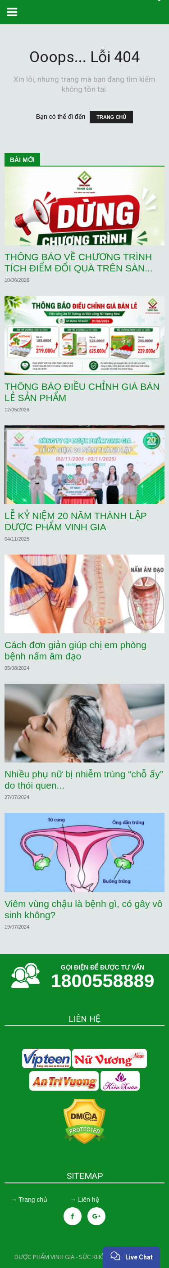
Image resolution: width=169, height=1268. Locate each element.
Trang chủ (32, 1199)
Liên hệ (88, 1199)
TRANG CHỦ (111, 117)
